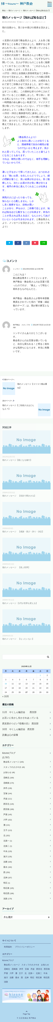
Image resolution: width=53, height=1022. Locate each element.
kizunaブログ (9, 753)
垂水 (7, 867)
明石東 (8, 888)
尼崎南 (8, 783)
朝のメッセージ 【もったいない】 (18, 639)
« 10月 (5, 696)
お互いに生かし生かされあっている (20, 718)
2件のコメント (40, 22)
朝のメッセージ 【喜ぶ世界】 (16, 567)
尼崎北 (8, 777)
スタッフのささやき (14, 767)
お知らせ (9, 772)
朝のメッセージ (25, 22)
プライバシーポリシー (25, 947)
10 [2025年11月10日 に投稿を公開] (6, 684)
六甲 (7, 820)
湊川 (7, 856)
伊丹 (7, 788)
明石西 (8, 893)
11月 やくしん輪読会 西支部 (19, 712)
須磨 (7, 862)
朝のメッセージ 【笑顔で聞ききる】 (19, 496)
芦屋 (7, 814)
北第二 (7, 846)
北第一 (7, 841)
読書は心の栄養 (10, 735)
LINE (44, 243)
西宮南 (8, 809)
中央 (7, 851)
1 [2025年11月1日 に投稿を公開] (40, 675)
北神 (7, 877)
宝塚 (7, 793)
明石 (6, 883)
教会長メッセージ (13, 762)
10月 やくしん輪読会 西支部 (18, 729)
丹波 (7, 799)
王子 (7, 830)
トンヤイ (16, 269)
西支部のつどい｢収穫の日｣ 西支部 (20, 723)
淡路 (7, 898)
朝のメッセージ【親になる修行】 (17, 460)
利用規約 (8, 947)
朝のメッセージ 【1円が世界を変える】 (20, 603)
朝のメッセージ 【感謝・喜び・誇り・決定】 (23, 531)
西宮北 (8, 804)
